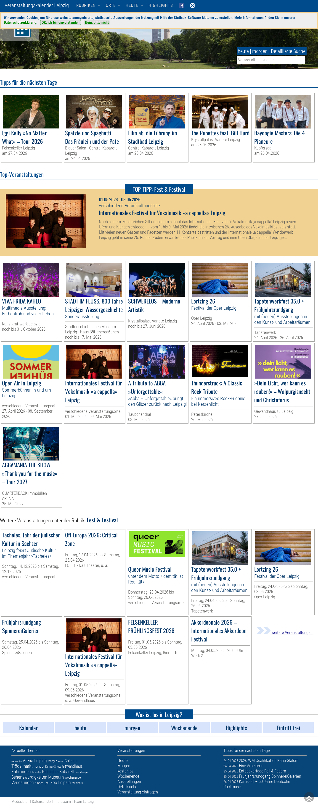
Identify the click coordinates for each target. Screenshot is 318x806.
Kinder (39, 783)
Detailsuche (127, 786)
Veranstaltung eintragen (137, 792)
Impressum (62, 801)
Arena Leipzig (35, 760)
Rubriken (86, 5)
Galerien (70, 760)
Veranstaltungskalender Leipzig (37, 5)
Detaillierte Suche (288, 51)
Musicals (77, 783)
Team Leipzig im (86, 801)
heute (243, 51)
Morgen (52, 761)
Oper (46, 783)
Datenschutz (41, 801)
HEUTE (132, 5)
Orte (111, 5)
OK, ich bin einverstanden (61, 22)
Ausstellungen (81, 772)
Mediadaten (20, 801)
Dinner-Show (53, 766)
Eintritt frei (36, 772)
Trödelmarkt (22, 766)
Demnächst (16, 761)
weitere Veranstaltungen (285, 632)
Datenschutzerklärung (20, 22)
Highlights (160, 5)
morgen (260, 51)
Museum (56, 777)
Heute (61, 761)
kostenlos (125, 771)
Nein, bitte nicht (97, 22)
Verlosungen (22, 782)
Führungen (21, 771)
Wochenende (73, 777)
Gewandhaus (72, 766)
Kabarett (66, 771)
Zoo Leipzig (60, 782)
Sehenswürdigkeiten (29, 777)
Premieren (39, 766)
